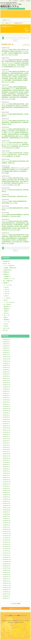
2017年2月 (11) (6, 553)
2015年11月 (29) (7, 585)
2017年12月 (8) (6, 531)
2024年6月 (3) (6, 369)
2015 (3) (7, 295)
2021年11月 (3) (6, 430)
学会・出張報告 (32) (8, 280)
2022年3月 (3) (6, 421)
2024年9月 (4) (6, 363)
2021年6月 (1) (6, 440)
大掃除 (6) (6, 311)
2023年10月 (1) (6, 387)
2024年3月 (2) (6, 376)
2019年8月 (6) (6, 488)
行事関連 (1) (6, 282)
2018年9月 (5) (6, 512)
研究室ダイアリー (6, 16)
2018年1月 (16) (6, 529)
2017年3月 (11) (6, 550)
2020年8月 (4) (6, 462)
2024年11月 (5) (6, 359)
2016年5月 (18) (6, 572)
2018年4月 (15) (6, 522)
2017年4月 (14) (6, 548)
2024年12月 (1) (6, 356)
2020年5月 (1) (6, 469)
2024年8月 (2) (6, 365)
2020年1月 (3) (6, 477)
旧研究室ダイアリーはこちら (15, 608)
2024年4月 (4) (6, 374)
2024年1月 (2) (6, 380)
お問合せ (11, 615)
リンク (6, 615)
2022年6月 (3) (6, 417)
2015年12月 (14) (7, 583)
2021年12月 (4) (6, 428)
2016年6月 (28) (6, 570)
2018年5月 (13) (6, 520)
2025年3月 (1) (6, 352)
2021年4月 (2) (6, 445)
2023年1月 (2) (6, 404)
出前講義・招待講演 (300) (10, 267)
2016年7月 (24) (6, 568)
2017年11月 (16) (7, 533)
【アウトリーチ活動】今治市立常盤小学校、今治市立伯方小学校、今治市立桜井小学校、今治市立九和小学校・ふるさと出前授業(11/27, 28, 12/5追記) (15, 154)
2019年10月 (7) (6, 484)
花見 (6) (6, 300)
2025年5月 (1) (6, 348)
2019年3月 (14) (6, 499)
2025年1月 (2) (6, 354)
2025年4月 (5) (6, 350)
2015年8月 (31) (6, 591)
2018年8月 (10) (6, 514)
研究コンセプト (19, 11)
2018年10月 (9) (6, 510)
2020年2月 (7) (6, 475)
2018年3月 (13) (6, 525)
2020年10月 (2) (6, 458)
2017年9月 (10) (6, 538)
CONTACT (15, 0)
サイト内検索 (17, 615)
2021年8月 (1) (6, 436)
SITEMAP (28, 0)
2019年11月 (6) (6, 481)
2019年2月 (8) (6, 501)
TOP (3, 23)
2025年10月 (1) (6, 339)
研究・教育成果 (19, 14)
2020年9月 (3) (6, 460)
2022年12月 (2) (6, 406)
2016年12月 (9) (6, 557)
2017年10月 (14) (7, 535)
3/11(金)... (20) (6, 263)
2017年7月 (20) (6, 542)
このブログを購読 (16, 603)
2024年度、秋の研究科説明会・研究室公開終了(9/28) (14, 196)
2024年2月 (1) (6, 378)
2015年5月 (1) (6, 596)
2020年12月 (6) (6, 453)
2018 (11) (7, 289)
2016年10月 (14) (7, 561)
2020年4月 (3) (6, 471)
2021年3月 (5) (6, 447)
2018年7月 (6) (6, 516)
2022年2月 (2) (6, 423)
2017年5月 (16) (6, 546)
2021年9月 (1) (6, 434)
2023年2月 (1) (6, 402)
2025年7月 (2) (6, 343)
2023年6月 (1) (6, 395)
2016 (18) (7, 293)
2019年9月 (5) (6, 486)
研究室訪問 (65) (7, 270)
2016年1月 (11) (6, 581)
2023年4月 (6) (6, 400)
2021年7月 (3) (6, 438)
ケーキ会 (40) (7, 298)
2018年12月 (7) (6, 505)
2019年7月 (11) (6, 490)
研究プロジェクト (19, 16)
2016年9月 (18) (6, 563)
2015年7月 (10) (6, 594)
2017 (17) (7, 291)
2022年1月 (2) (6, 425)
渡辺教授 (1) (7, 319)
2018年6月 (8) (6, 518)
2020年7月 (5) (6, 464)
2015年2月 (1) (6, 598)
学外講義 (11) (6, 272)
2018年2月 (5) (6, 527)
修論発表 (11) (7, 306)
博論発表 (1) (7, 308)
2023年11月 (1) (6, 384)
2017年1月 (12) (6, 555)
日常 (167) (5, 330)
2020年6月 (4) (6, 466)
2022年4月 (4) (6, 419)
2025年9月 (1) (6, 341)
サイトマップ (24, 615)
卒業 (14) (6, 326)
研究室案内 (6, 14)
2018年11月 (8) (6, 507)
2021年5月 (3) (6, 443)
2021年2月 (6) (6, 449)
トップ (6, 11)
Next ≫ (15, 40)
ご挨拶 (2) (5, 317)
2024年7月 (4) (6, 367)
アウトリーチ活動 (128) (8, 265)
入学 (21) (6, 324)
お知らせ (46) (6, 328)
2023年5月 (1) (6, 397)
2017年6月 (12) (6, 544)
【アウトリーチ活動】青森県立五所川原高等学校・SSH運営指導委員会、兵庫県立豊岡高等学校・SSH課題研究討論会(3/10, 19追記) (15, 122)
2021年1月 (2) (6, 451)
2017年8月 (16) (6, 540)
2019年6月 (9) (6, 492)
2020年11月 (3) (6, 456)
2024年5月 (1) (6, 371)
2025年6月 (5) (6, 346)
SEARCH (22, 0)
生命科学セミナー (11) (9, 278)
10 (24, 37)
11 (27, 37)
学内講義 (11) (6, 274)
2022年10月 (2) (6, 410)
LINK (10, 0)
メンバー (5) (7, 321)
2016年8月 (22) (6, 566)
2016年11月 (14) (7, 559)
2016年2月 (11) (6, 578)
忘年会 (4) (6, 313)
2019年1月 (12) (6, 503)
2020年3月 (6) (6, 473)
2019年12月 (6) (6, 479)
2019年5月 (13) (6, 494)
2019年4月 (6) (6, 497)
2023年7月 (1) (6, 393)
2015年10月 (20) (7, 587)
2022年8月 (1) (6, 415)
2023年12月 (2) (6, 382)
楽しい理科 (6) (7, 304)
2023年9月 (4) (6, 389)
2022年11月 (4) (6, 408)
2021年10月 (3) (6, 432)
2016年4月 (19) (6, 574)
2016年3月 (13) (6, 576)
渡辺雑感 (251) (6, 261)
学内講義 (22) (7, 276)
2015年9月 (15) (6, 589)
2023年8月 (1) (6, 391)
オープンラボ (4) (8, 285)
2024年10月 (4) (6, 361)
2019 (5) (7, 287)
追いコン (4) (7, 315)
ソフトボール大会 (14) (9, 302)
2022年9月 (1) (6, 412)
